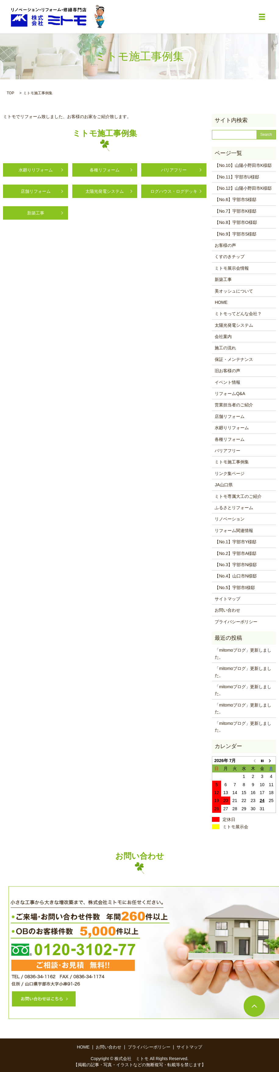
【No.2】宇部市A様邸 (235, 553)
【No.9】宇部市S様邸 (235, 234)
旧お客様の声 (227, 370)
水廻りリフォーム (36, 169)
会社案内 (223, 336)
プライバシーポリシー (236, 621)
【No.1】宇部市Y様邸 (235, 541)
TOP (10, 93)
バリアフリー (174, 169)
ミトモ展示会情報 (232, 268)
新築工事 (35, 212)
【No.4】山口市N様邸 (236, 576)
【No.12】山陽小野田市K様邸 (243, 188)
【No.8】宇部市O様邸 (236, 222)
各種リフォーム (105, 169)
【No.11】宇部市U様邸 (237, 176)
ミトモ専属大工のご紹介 (238, 496)
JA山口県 (223, 484)
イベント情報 (227, 382)
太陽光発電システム (104, 191)
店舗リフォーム (36, 191)
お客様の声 (225, 245)
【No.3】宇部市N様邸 (236, 564)
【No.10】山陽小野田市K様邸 (243, 165)
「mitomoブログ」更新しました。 (243, 653)
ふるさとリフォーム (234, 507)
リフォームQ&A (230, 393)
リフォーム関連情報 (234, 530)
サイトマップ (227, 598)
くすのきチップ (230, 256)
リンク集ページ (230, 473)
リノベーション (230, 518)
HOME (221, 302)
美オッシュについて (234, 291)
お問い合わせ (227, 610)
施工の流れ (225, 347)
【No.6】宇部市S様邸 (235, 199)
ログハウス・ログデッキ (173, 191)
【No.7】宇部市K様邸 (235, 211)
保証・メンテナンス (234, 359)
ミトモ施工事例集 (232, 461)
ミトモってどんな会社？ (238, 313)
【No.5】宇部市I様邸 (235, 587)
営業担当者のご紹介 (234, 404)
